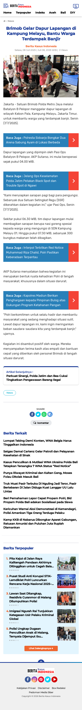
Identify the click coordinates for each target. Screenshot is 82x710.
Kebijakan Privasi (26, 688)
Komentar (41, 422)
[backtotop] (41, 662)
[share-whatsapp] (44, 414)
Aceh (52, 12)
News (9, 392)
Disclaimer (44, 688)
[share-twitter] (38, 414)
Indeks (40, 12)
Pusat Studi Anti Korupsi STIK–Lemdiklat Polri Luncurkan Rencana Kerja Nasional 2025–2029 (30, 580)
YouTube (57, 681)
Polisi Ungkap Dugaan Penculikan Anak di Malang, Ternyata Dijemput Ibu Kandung (28, 632)
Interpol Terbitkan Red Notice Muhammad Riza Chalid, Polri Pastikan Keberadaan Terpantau (34, 252)
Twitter (49, 681)
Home (7, 12)
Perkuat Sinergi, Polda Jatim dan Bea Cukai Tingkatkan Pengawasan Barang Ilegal (36, 378)
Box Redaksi (58, 688)
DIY (72, 12)
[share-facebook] (32, 414)
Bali (63, 12)
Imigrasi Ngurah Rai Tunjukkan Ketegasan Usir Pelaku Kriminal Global (31, 615)
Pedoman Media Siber (41, 692)
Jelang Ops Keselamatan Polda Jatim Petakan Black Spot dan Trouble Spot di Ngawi (32, 180)
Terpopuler (23, 12)
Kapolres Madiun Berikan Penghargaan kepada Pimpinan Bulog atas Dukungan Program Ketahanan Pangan (35, 300)
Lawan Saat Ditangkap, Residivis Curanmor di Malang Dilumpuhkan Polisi (30, 597)
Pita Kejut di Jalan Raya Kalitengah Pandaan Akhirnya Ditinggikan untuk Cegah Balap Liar (31, 562)
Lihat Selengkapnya (41, 648)
